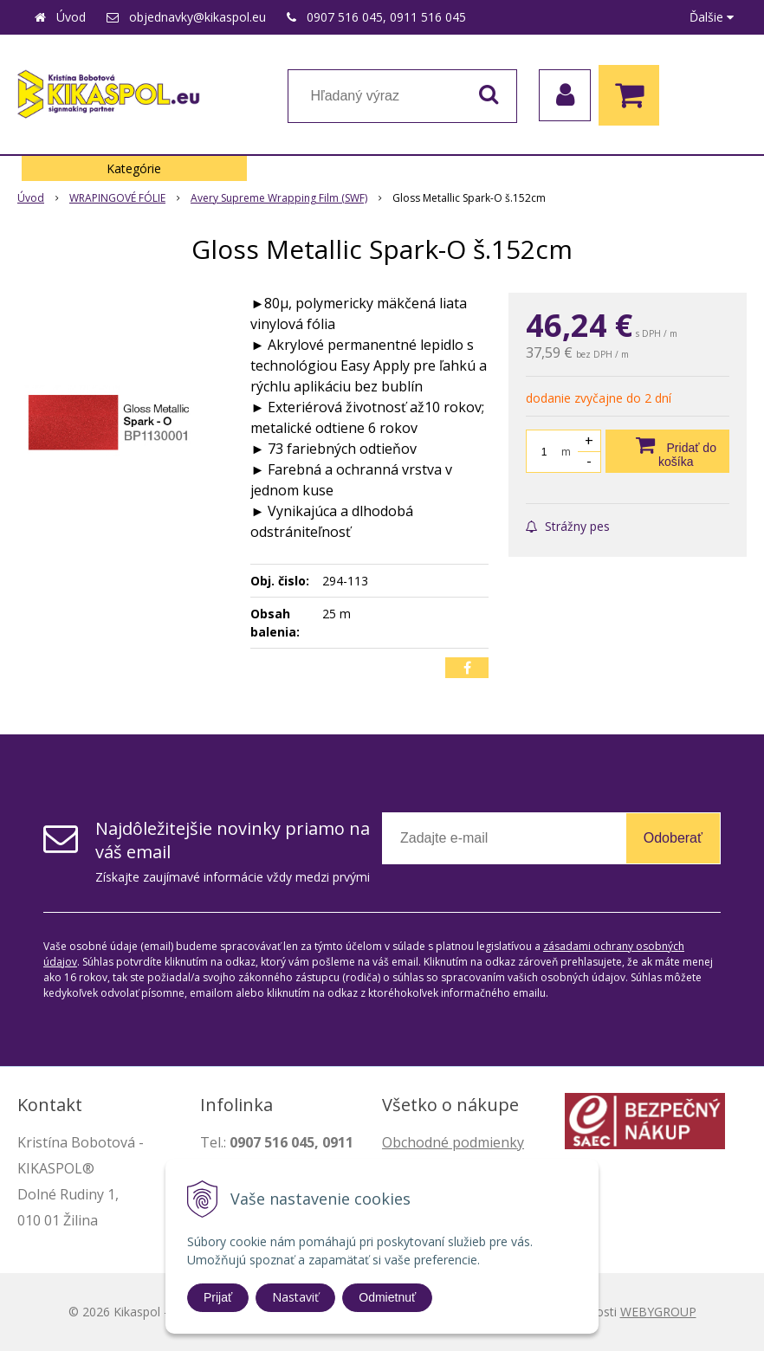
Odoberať (673, 838)
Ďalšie (712, 17)
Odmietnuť (387, 1297)
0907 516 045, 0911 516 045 (386, 17)
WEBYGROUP (658, 1311)
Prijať (218, 1297)
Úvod (71, 17)
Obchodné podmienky (453, 1142)
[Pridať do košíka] (667, 451)
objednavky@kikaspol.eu (197, 17)
